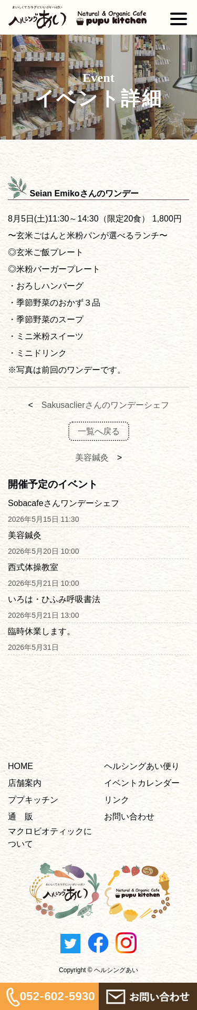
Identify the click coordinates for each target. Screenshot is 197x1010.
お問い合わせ (129, 816)
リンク (116, 799)
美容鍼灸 (92, 457)
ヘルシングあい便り (142, 766)
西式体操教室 (33, 567)
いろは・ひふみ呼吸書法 (54, 599)
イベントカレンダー (142, 782)
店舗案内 (25, 782)
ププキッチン (33, 799)
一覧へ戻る (99, 431)
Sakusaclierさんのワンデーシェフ (105, 405)
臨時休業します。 (41, 631)
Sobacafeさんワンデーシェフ (63, 503)
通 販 (20, 816)
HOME (20, 766)
